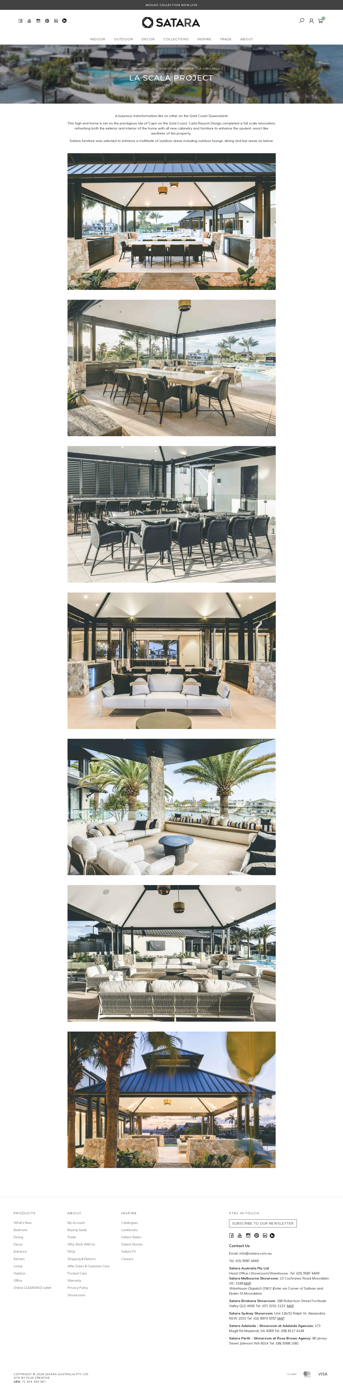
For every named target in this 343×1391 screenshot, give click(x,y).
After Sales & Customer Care (88, 1266)
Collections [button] (176, 39)
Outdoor (20, 1273)
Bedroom (20, 1230)
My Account (76, 1223)
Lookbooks (129, 1230)
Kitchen (19, 1259)
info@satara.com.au (255, 1253)
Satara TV (128, 1251)
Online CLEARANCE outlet (32, 1288)
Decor (18, 1244)
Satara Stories (132, 1244)
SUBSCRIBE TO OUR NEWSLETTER (263, 1223)
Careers (127, 1259)
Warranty (74, 1280)
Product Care (77, 1273)
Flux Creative (38, 1377)
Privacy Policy (77, 1288)
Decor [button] (148, 39)
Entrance (20, 1251)
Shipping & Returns (81, 1259)
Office (18, 1280)
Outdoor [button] (123, 39)
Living (18, 1266)
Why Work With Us (81, 1244)
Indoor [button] (97, 39)
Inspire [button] (204, 39)
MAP (247, 1283)
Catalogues (129, 1223)
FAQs (71, 1251)
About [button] (246, 39)
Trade (71, 1237)
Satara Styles (131, 1237)
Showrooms (76, 1295)
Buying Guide (77, 1230)
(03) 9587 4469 (247, 1261)
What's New (23, 1223)
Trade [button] (226, 39)
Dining (18, 1237)
